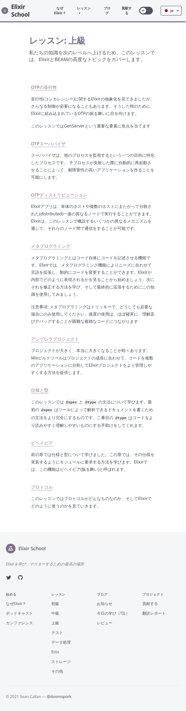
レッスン (84, 8)
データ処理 (61, 642)
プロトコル (42, 487)
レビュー (104, 623)
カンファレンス (19, 623)
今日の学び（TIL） (113, 613)
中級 (55, 613)
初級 (55, 603)
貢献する (127, 10)
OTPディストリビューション (59, 195)
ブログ (107, 10)
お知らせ (104, 603)
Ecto (55, 652)
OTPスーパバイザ (48, 144)
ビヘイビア (42, 443)
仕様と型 (39, 390)
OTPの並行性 (44, 87)
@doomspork (59, 696)
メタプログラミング (50, 246)
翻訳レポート (154, 613)
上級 (55, 623)
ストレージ (61, 661)
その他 (57, 671)
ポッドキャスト (19, 613)
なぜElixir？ (60, 10)
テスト (57, 632)
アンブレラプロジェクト (55, 339)
